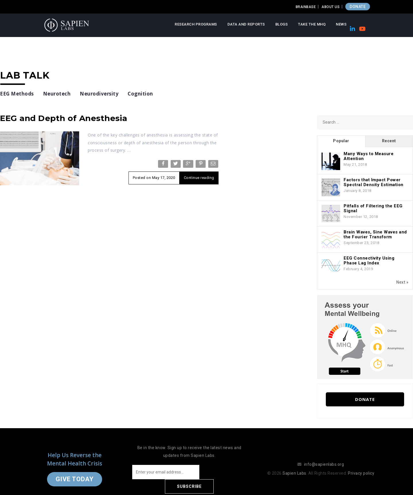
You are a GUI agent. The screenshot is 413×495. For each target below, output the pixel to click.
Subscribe (223, 472)
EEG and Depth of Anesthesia (63, 118)
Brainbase (306, 7)
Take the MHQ (312, 24)
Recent (389, 141)
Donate (365, 399)
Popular (341, 141)
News (341, 24)
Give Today (74, 471)
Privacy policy (361, 466)
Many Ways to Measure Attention (368, 156)
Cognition (140, 93)
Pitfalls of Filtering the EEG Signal (373, 208)
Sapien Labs (294, 466)
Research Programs (196, 24)
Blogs (281, 24)
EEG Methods (17, 93)
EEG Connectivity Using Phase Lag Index (369, 261)
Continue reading (199, 178)
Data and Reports (246, 24)
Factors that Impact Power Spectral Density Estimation (374, 182)
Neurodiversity (99, 93)
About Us (331, 7)
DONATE (358, 6)
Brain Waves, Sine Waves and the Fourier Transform (375, 234)
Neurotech (57, 93)
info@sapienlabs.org (324, 457)
